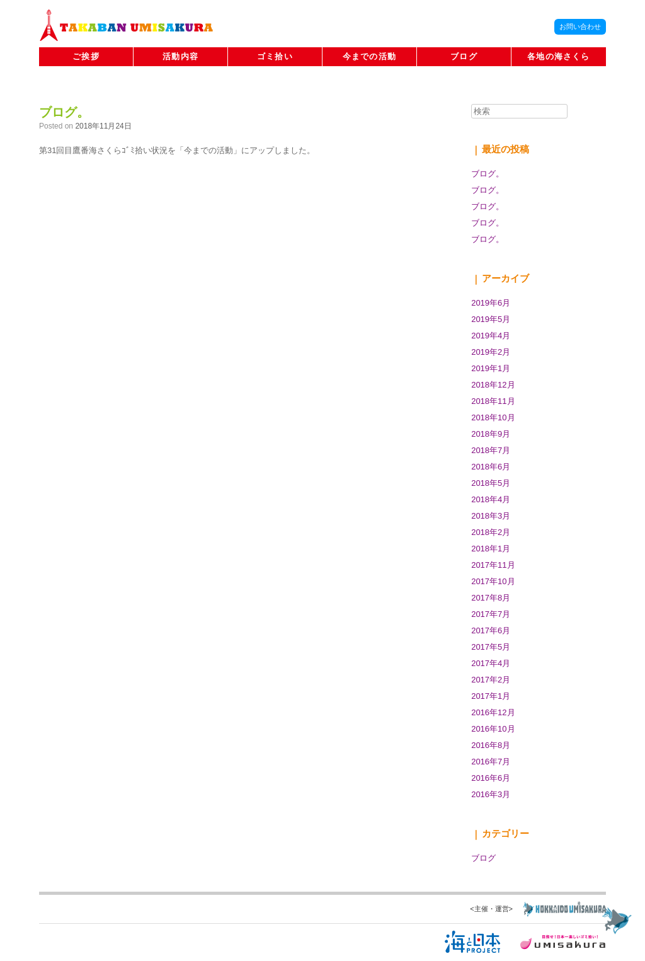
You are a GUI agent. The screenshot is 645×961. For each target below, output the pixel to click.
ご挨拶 (86, 56)
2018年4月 (490, 499)
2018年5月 (490, 483)
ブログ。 (64, 112)
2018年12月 (493, 384)
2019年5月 (490, 319)
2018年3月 (490, 516)
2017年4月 (490, 663)
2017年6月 (490, 630)
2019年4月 (490, 335)
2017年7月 (490, 614)
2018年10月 (493, 417)
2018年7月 (490, 450)
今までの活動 (369, 56)
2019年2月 (490, 352)
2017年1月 (490, 696)
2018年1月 (490, 548)
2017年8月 (490, 597)
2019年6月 (490, 303)
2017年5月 (490, 647)
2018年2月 (490, 532)
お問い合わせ (580, 26)
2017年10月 (493, 581)
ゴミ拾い (275, 56)
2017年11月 (493, 565)
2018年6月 (490, 466)
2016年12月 (493, 712)
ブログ (463, 56)
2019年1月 (490, 368)
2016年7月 (490, 761)
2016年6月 (490, 778)
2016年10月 (493, 729)
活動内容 (180, 56)
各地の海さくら (558, 56)
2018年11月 (493, 401)
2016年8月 (490, 745)
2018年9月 (490, 434)
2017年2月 (490, 679)
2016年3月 (490, 794)
